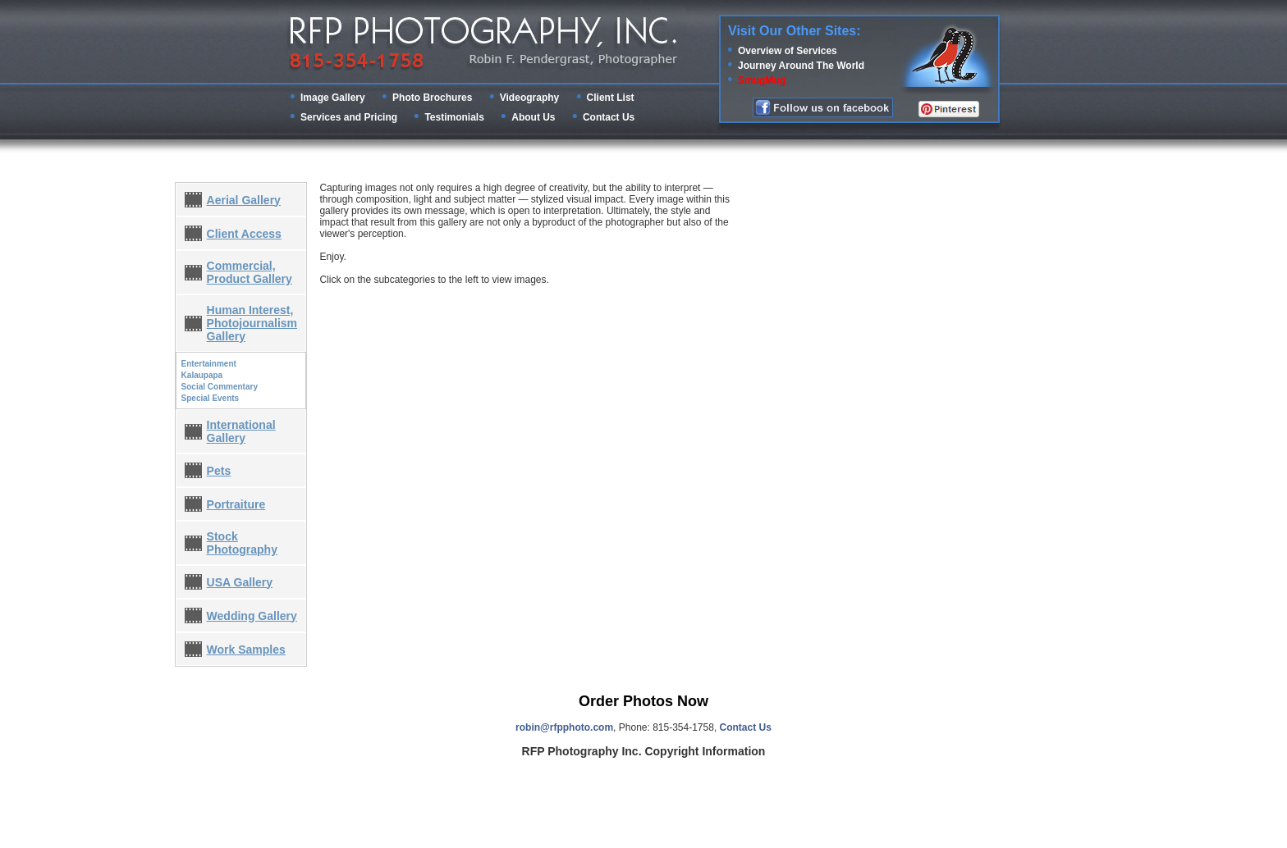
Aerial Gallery (244, 200)
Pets (219, 470)
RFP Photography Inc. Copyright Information (644, 751)
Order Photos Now (643, 701)
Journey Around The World (801, 65)
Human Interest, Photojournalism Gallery (252, 323)
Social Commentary (219, 386)
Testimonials (453, 117)
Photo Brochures (432, 97)
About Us (533, 117)
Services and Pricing (348, 117)
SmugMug (761, 80)
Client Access (244, 233)
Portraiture (236, 504)
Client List (610, 97)
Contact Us (608, 117)
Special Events (210, 398)
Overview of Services (787, 51)
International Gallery (241, 431)
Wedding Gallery (252, 615)
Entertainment (208, 363)
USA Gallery (240, 582)
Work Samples (246, 649)
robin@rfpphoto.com (564, 727)
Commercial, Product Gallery (249, 272)
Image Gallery (332, 97)
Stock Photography (242, 543)
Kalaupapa (202, 375)
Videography (529, 97)
